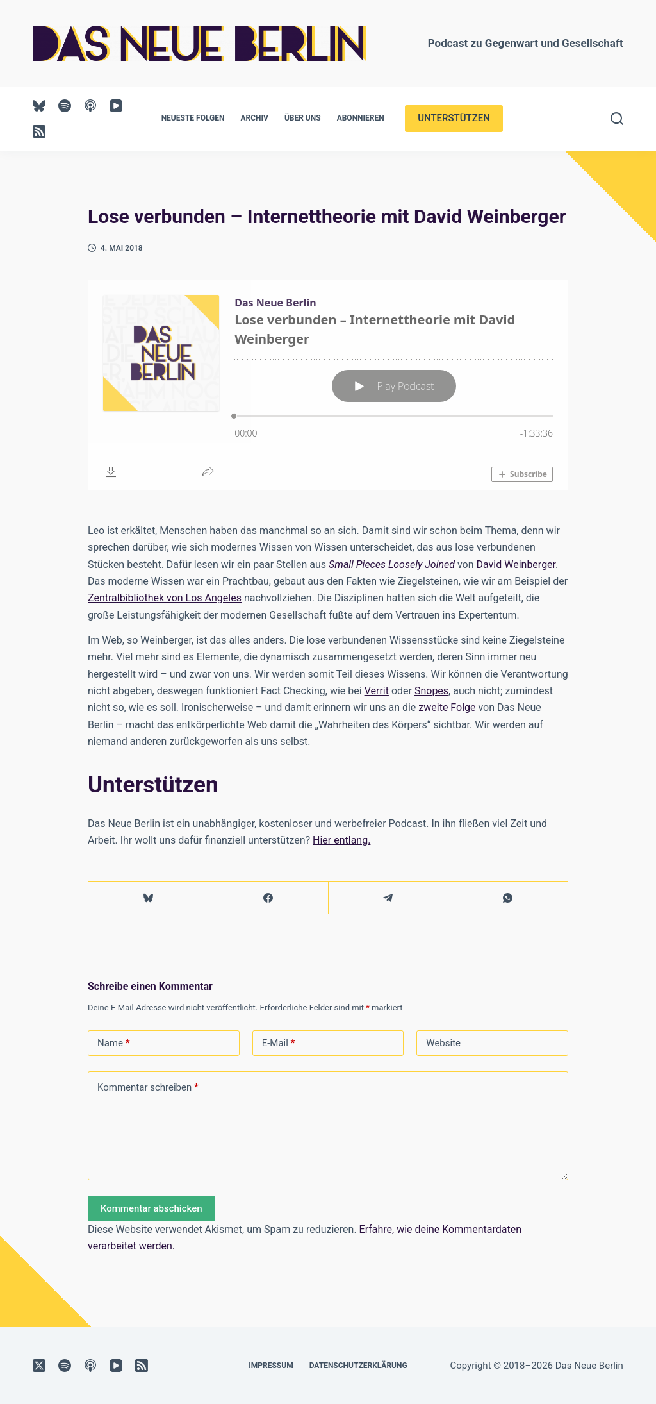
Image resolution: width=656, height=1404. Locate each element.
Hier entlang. (341, 840)
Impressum (271, 1365)
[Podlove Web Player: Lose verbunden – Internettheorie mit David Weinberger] (328, 385)
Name (113, 1043)
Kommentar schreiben (148, 1088)
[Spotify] (64, 105)
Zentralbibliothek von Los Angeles (165, 598)
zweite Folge (446, 707)
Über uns (302, 117)
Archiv (254, 117)
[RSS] (39, 131)
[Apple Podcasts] (90, 105)
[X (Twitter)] (39, 1365)
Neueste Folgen (193, 117)
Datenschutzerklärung (358, 1365)
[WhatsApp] (508, 898)
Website (443, 1043)
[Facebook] (268, 898)
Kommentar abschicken (151, 1208)
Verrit (377, 691)
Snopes (431, 691)
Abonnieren (360, 117)
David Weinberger (516, 564)
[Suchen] (617, 118)
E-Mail (278, 1043)
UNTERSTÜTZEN (454, 118)
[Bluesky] (39, 105)
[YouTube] (116, 105)
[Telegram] (388, 898)
